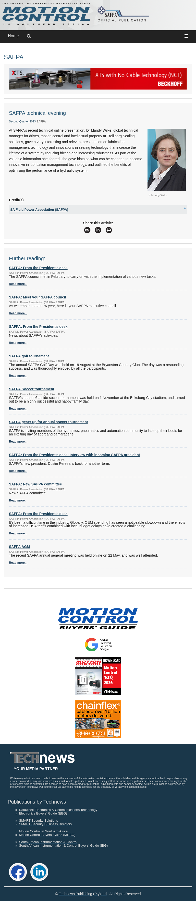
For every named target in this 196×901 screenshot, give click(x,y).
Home (13, 36)
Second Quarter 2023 (22, 121)
